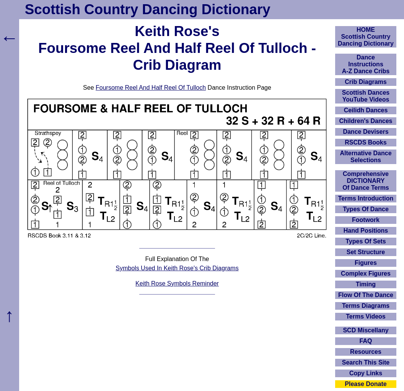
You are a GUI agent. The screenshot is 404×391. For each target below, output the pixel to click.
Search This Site (366, 362)
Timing (366, 284)
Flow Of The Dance (365, 295)
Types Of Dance (366, 209)
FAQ (366, 341)
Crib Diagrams (365, 82)
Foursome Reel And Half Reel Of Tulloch (151, 87)
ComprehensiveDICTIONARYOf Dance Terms (365, 181)
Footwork (366, 220)
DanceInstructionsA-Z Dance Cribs (365, 64)
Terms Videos (365, 316)
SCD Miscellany (365, 330)
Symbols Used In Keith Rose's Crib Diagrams (177, 268)
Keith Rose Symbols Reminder (177, 283)
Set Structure (366, 252)
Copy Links (365, 373)
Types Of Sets (365, 241)
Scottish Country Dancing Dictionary (147, 9)
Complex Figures (366, 273)
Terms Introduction (366, 198)
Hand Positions (366, 230)
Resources (365, 351)
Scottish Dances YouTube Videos (365, 96)
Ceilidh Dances (366, 110)
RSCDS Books (365, 142)
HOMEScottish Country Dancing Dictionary (366, 36)
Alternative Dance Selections (365, 156)
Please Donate (365, 384)
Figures (366, 263)
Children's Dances (366, 121)
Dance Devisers (365, 131)
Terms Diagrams (365, 305)
